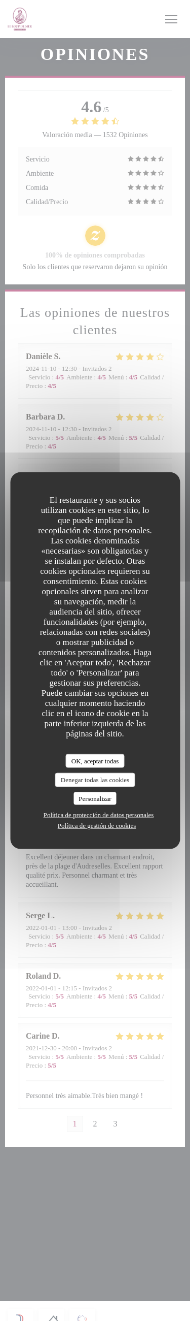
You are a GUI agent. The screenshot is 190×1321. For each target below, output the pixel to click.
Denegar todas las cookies (95, 780)
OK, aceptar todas (95, 760)
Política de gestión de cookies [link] (97, 825)
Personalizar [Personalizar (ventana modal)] (95, 798)
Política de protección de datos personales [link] (99, 815)
